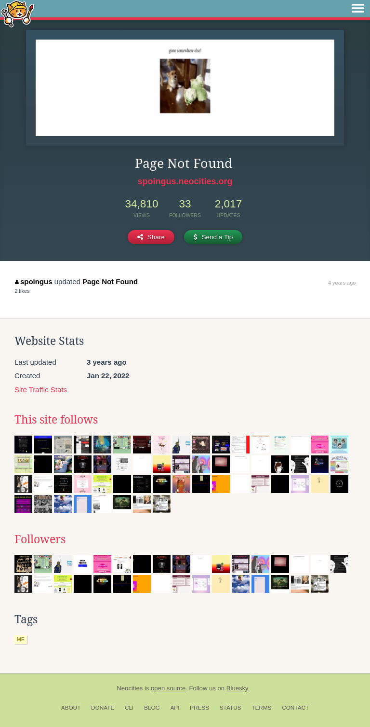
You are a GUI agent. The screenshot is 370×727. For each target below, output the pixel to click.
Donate (102, 707)
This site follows (56, 419)
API (174, 707)
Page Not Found (110, 281)
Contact (295, 707)
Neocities (130, 688)
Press (199, 707)
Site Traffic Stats (40, 389)
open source (168, 688)
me (21, 639)
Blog (152, 707)
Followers (40, 539)
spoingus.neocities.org (184, 181)
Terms (261, 707)
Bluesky (237, 688)
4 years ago (342, 283)
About (71, 707)
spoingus (33, 281)
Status (230, 707)
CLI (129, 707)
